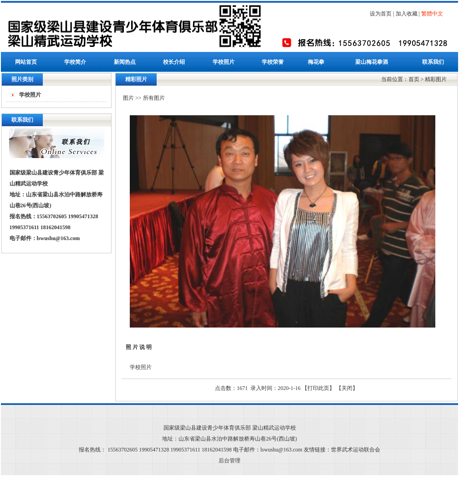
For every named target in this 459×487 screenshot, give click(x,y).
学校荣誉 (273, 62)
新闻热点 (125, 62)
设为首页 (381, 13)
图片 (128, 98)
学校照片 (224, 62)
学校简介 (75, 62)
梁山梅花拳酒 (371, 62)
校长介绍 (174, 62)
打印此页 (318, 388)
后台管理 (229, 460)
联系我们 (433, 62)
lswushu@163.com (58, 238)
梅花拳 (316, 62)
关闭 (347, 388)
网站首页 (26, 62)
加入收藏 (407, 13)
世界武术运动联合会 (355, 449)
